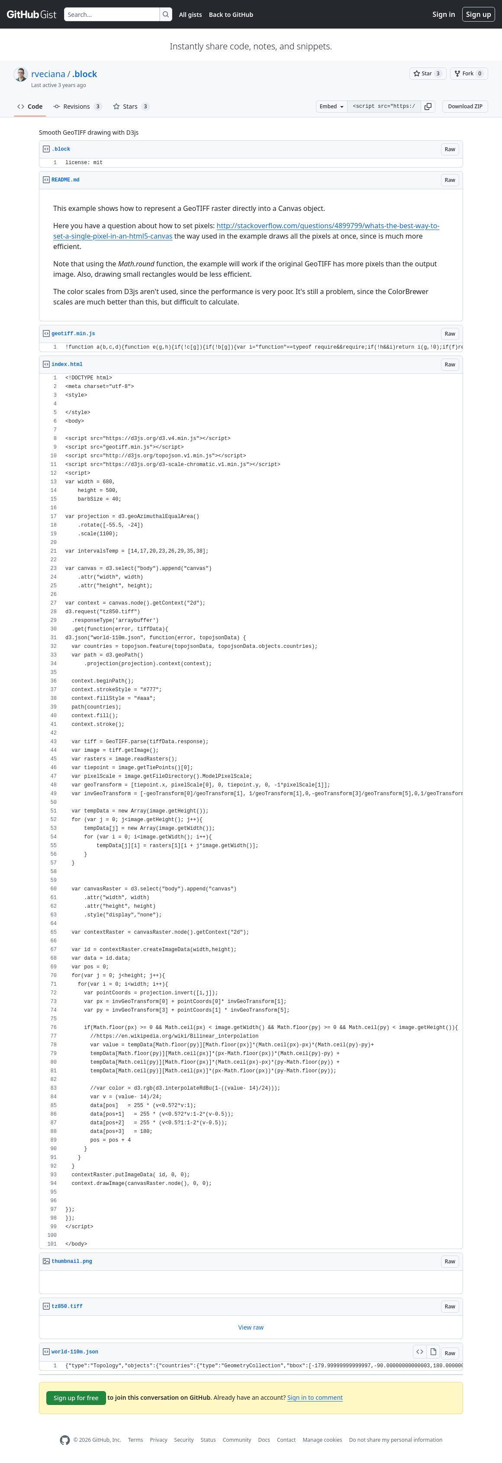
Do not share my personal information (396, 1440)
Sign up (478, 14)
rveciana (48, 74)
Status (208, 1440)
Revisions (78, 106)
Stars (131, 106)
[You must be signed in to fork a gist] (469, 74)
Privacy (158, 1440)
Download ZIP (465, 106)
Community (237, 1440)
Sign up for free (76, 1398)
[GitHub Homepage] (65, 1440)
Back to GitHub (231, 14)
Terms (135, 1440)
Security (184, 1440)
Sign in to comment (315, 1397)
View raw (251, 1327)
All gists (190, 14)
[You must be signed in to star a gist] (428, 74)
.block (84, 74)
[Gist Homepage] (32, 14)
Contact (286, 1440)
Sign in (444, 14)
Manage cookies (322, 1440)
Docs (264, 1440)
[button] (428, 106)
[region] (251, 163)
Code (30, 106)
